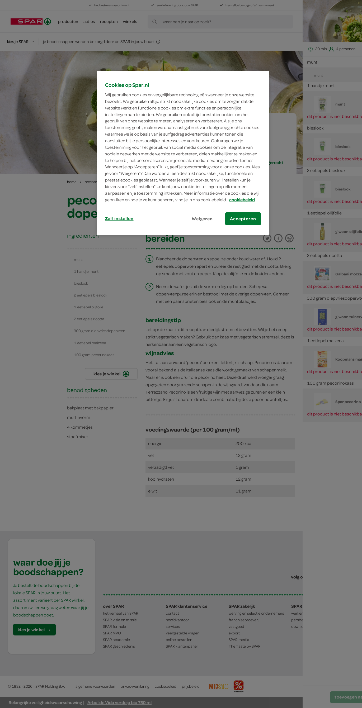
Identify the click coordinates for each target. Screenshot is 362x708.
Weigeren (202, 219)
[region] (183, 153)
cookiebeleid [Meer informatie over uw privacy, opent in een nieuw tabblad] (242, 200)
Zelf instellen (119, 218)
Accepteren (243, 219)
